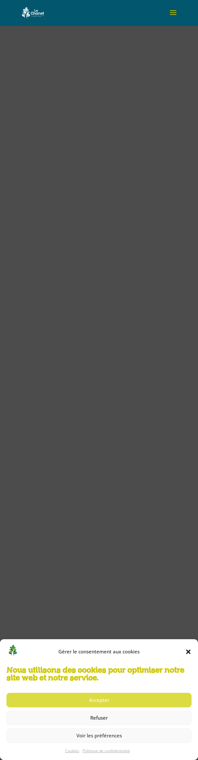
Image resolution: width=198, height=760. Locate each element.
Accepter (99, 700)
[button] (188, 652)
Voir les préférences (99, 735)
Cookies (72, 751)
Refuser (99, 717)
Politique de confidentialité (106, 751)
